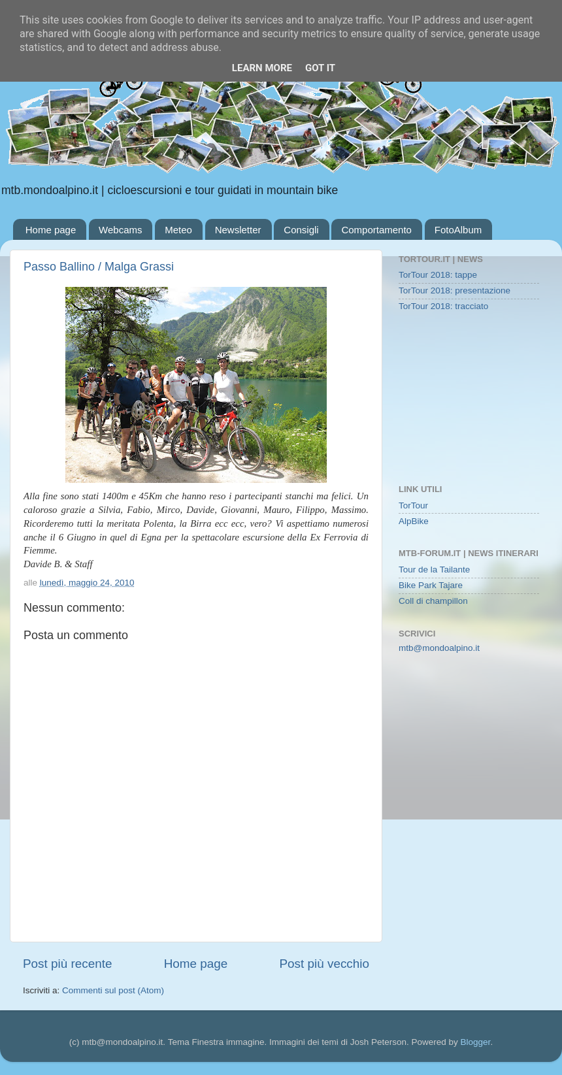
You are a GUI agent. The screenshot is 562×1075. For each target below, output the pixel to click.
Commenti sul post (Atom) (113, 990)
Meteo (178, 229)
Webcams (120, 229)
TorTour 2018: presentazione (454, 290)
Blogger (476, 1042)
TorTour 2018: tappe (438, 275)
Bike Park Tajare (431, 585)
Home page (50, 229)
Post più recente (67, 963)
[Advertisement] (469, 399)
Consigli (301, 229)
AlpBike (414, 521)
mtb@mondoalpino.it (439, 648)
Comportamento (376, 229)
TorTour (413, 505)
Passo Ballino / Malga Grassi (99, 266)
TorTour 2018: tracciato (443, 306)
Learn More (262, 68)
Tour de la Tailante (434, 569)
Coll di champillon (433, 601)
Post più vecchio (324, 963)
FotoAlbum (458, 229)
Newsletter (238, 229)
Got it (320, 68)
